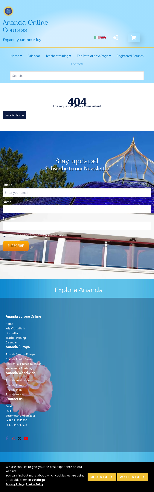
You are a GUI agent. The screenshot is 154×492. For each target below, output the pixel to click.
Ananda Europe (15, 385)
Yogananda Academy (19, 368)
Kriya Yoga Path (15, 328)
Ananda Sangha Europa (20, 354)
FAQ (8, 411)
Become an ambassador (20, 415)
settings (38, 480)
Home (16, 56)
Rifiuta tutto (102, 477)
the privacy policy (51, 235)
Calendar (34, 56)
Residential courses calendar (23, 364)
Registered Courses (130, 56)
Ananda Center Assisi (19, 359)
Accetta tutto (133, 477)
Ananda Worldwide (18, 380)
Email (7, 185)
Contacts (77, 64)
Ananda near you (16, 394)
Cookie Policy (34, 484)
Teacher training (58, 56)
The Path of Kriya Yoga (94, 56)
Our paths (12, 333)
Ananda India (14, 389)
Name (7, 202)
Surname (9, 218)
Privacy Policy (15, 484)
